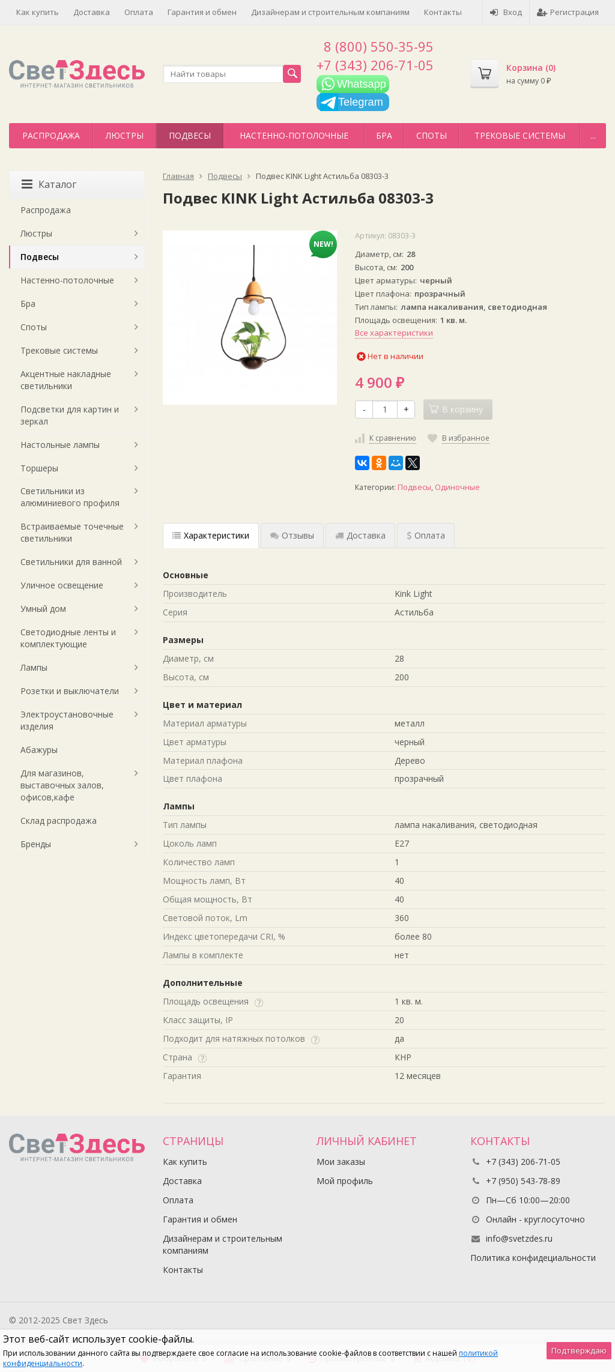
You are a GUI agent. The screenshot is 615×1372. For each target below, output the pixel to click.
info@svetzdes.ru (519, 1238)
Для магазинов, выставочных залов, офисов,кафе (62, 785)
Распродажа (51, 135)
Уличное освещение (61, 585)
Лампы (33, 667)
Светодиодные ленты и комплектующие (68, 638)
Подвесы (190, 135)
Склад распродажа (58, 820)
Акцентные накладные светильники (65, 379)
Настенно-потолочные (294, 135)
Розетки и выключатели (69, 691)
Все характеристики (394, 332)
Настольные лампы (60, 444)
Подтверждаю (579, 1350)
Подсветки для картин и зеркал (69, 415)
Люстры (125, 135)
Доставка (91, 12)
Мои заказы (341, 1161)
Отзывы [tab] (292, 535)
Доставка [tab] (360, 535)
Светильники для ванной (71, 561)
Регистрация (568, 12)
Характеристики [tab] (210, 535)
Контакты (443, 12)
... (593, 135)
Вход (506, 12)
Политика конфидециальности (533, 1257)
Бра (384, 135)
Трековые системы (519, 135)
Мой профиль (345, 1180)
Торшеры (39, 468)
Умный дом (43, 608)
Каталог (49, 184)
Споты (431, 135)
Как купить (37, 12)
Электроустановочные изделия (67, 720)
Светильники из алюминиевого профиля (70, 497)
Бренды (35, 844)
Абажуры (39, 749)
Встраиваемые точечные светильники (72, 532)
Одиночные (457, 487)
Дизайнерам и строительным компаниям (330, 12)
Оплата (138, 12)
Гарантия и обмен (202, 12)
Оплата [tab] (426, 535)
